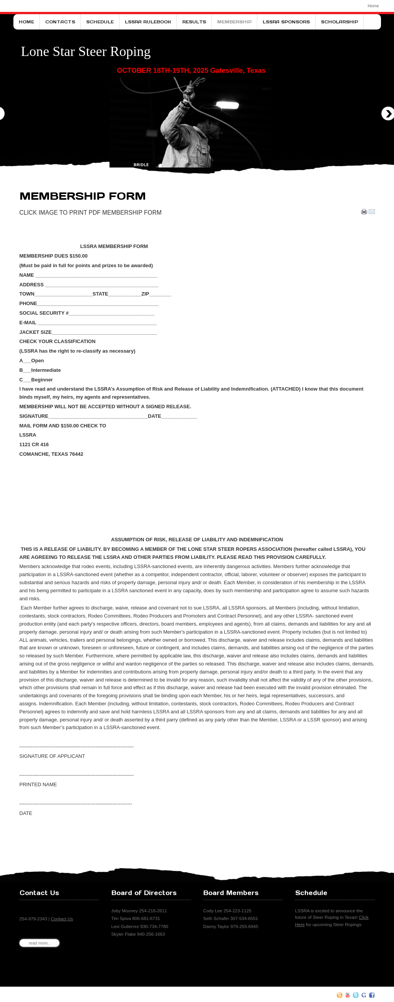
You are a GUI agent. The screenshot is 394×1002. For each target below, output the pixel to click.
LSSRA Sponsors (286, 22)
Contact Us (62, 918)
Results (194, 22)
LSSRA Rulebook (148, 22)
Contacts (60, 22)
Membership (234, 22)
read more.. (39, 943)
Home (373, 5)
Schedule (100, 22)
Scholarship (339, 22)
